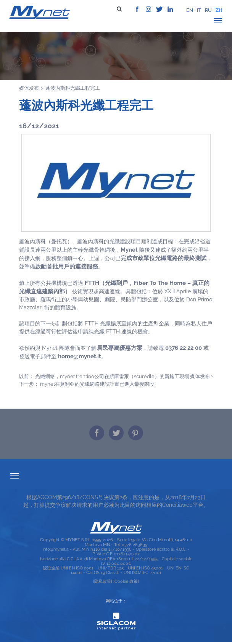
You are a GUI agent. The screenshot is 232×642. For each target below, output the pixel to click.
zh (219, 10)
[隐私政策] (102, 581)
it (199, 10)
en (189, 10)
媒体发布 (29, 88)
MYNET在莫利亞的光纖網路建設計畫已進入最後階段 (97, 384)
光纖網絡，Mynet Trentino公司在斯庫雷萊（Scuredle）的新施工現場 (112, 376)
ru (208, 10)
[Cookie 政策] (126, 581)
